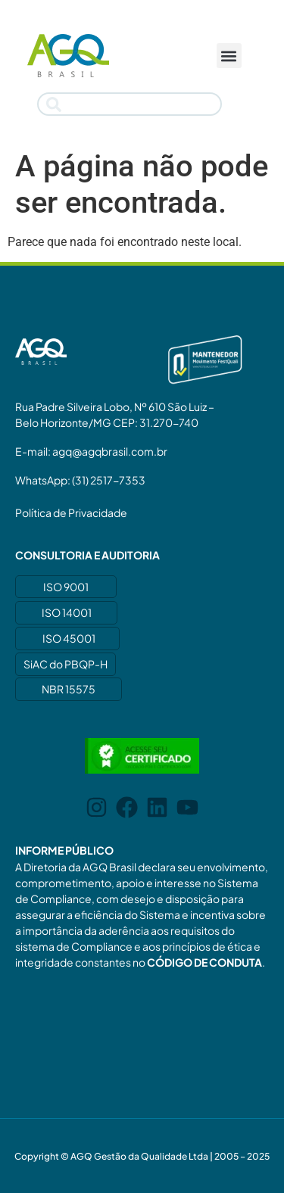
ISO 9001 (66, 586)
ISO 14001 (67, 612)
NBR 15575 (68, 689)
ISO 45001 (68, 638)
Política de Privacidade (71, 512)
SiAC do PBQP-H (65, 664)
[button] (229, 55)
